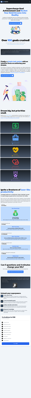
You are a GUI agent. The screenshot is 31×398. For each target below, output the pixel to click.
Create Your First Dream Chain (15, 271)
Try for (15, 343)
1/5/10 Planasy (9, 115)
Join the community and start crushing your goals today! (15, 44)
